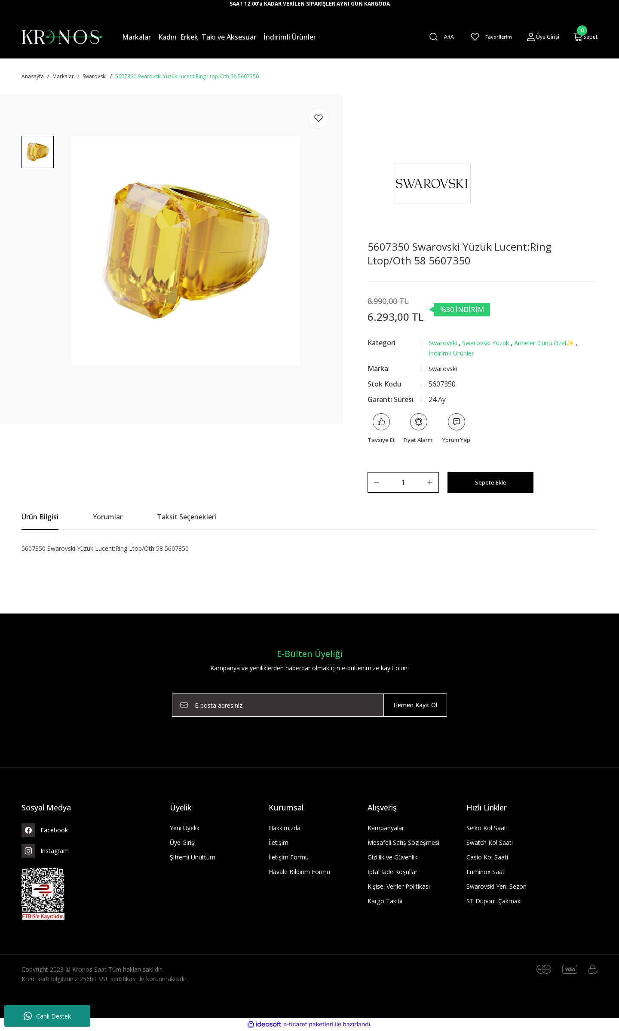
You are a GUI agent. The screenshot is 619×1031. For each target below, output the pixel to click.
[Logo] (62, 36)
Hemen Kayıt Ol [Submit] (415, 705)
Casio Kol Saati (487, 857)
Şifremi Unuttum (192, 857)
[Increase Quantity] (429, 483)
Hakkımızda (284, 828)
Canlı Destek (47, 1016)
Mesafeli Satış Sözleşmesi (403, 843)
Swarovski (445, 342)
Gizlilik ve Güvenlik (392, 857)
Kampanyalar (386, 828)
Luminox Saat (485, 872)
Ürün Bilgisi (39, 517)
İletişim (278, 843)
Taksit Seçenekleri (186, 517)
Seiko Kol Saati (487, 828)
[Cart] (585, 37)
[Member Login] (542, 37)
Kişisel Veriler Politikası (399, 887)
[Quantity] (403, 483)
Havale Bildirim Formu (299, 872)
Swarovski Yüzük (493, 342)
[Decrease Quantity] (376, 483)
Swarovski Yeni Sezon (496, 887)
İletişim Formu (289, 857)
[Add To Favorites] (318, 118)
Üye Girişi (183, 843)
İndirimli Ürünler (483, 353)
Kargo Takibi (385, 901)
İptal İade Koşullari (393, 872)
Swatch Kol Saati (489, 843)
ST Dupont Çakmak (493, 901)
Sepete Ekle (490, 483)
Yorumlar (108, 517)
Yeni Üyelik (184, 828)
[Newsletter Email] (309, 705)
